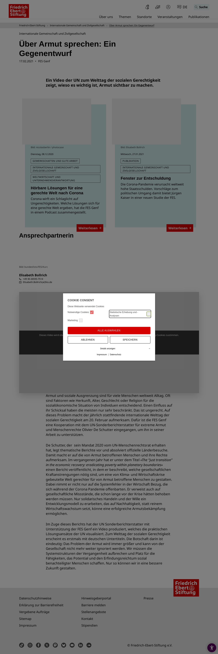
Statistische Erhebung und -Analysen (130, 314)
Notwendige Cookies (81, 312)
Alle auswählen (108, 330)
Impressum (102, 354)
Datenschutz (115, 354)
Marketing (75, 320)
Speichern (130, 340)
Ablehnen (88, 340)
